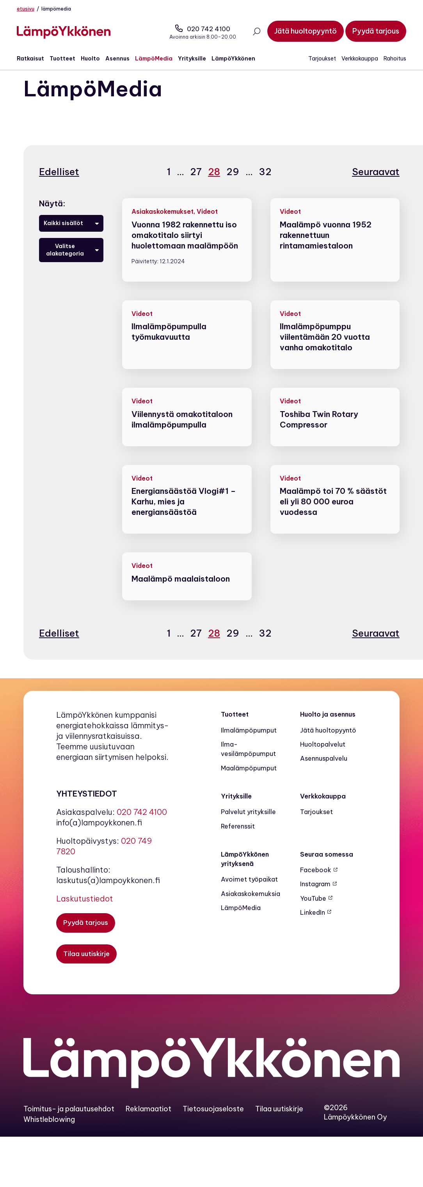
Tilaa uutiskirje (279, 1120)
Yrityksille (199, 59)
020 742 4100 (196, 30)
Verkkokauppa (353, 59)
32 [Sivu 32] (264, 183)
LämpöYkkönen (240, 59)
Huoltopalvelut (322, 756)
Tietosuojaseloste (213, 1120)
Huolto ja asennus (327, 726)
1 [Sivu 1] (167, 183)
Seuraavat (376, 183)
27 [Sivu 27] (194, 183)
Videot (207, 223)
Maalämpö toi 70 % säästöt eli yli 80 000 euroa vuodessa (333, 513)
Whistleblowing (49, 1131)
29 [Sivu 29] (231, 183)
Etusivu (32, 9)
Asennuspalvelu (323, 770)
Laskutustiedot (84, 911)
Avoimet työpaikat (249, 891)
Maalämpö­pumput (249, 780)
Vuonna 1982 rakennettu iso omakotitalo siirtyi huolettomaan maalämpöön (185, 246)
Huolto (97, 59)
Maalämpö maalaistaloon (181, 590)
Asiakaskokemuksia (250, 905)
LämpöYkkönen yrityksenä (245, 870)
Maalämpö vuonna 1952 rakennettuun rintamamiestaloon (325, 246)
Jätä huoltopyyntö (328, 742)
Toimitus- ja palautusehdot (68, 1120)
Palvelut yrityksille (248, 823)
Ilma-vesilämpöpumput (248, 760)
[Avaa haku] (249, 33)
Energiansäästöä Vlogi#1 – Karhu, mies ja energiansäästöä (184, 513)
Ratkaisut (37, 59)
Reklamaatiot (148, 1120)
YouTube (313, 910)
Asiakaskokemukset (163, 223)
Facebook (315, 881)
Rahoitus (388, 59)
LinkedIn (312, 924)
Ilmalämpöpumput (249, 742)
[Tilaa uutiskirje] (87, 966)
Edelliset (59, 183)
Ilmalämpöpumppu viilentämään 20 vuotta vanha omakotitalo (325, 349)
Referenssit (238, 838)
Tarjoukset (315, 59)
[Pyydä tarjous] (369, 32)
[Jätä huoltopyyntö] (299, 32)
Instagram (315, 896)
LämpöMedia (160, 59)
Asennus (124, 59)
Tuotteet (69, 59)
